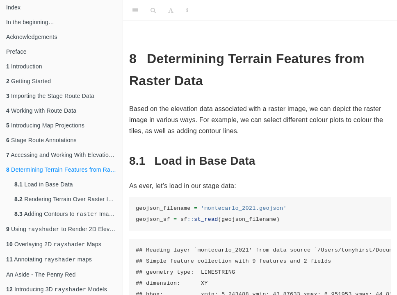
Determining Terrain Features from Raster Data (64, 169)
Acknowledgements (31, 37)
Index (13, 7)
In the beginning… (30, 22)
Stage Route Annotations (41, 140)
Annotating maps (49, 262)
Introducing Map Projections (45, 125)
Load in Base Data (43, 184)
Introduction (24, 66)
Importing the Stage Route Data (50, 96)
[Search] (153, 10)
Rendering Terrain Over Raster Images (68, 199)
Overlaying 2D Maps (53, 246)
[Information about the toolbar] (187, 10)
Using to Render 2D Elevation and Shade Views (64, 230)
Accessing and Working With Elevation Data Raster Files (64, 155)
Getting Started (28, 81)
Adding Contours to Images (66, 214)
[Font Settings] (171, 10)
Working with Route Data (41, 110)
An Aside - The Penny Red (41, 278)
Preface (16, 51)
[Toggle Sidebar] (135, 10)
